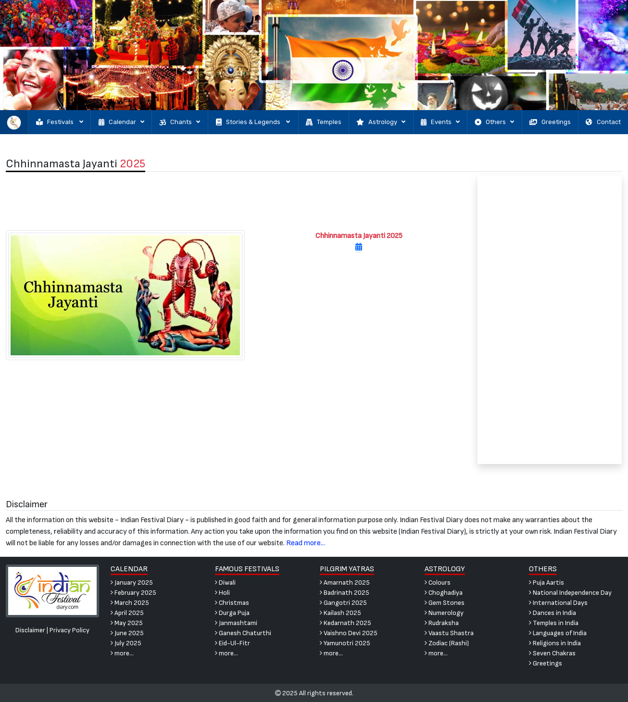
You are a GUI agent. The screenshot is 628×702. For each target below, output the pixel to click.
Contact (603, 122)
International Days (558, 603)
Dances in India (552, 613)
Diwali (225, 582)
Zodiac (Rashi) (447, 643)
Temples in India (553, 623)
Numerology (444, 613)
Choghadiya (444, 593)
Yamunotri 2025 (345, 643)
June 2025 (127, 633)
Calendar (121, 122)
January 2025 (132, 582)
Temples (323, 122)
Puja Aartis (546, 582)
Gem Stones (445, 603)
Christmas (232, 603)
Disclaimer (30, 630)
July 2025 (126, 643)
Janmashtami (236, 623)
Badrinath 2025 (344, 593)
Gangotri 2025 (343, 603)
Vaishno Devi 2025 (348, 633)
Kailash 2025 (340, 613)
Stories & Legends (253, 122)
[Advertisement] (235, 201)
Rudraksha (442, 623)
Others (494, 122)
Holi (222, 593)
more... (122, 653)
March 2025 (130, 603)
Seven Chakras (552, 653)
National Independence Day (570, 593)
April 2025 (127, 613)
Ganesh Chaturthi (243, 633)
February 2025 (133, 593)
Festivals (59, 122)
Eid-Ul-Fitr (232, 643)
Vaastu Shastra (449, 633)
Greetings (550, 122)
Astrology (380, 122)
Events (440, 122)
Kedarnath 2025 (345, 623)
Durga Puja (232, 613)
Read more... (305, 543)
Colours (438, 582)
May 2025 (127, 623)
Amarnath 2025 (345, 582)
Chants (179, 122)
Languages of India (558, 633)
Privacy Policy (69, 630)
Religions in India (555, 643)
